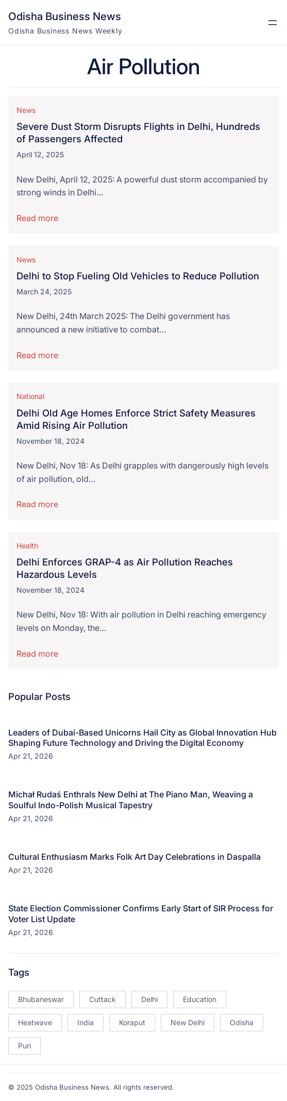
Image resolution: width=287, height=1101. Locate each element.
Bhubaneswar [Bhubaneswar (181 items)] (41, 999)
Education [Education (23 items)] (199, 999)
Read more (37, 218)
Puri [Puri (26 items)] (24, 1045)
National (30, 396)
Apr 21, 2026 (30, 756)
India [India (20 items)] (85, 1022)
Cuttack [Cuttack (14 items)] (102, 999)
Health (27, 545)
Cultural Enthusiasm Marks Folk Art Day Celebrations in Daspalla (134, 857)
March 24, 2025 (44, 291)
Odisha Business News (64, 16)
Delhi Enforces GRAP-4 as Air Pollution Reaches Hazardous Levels (124, 568)
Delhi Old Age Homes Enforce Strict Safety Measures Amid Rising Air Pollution (136, 419)
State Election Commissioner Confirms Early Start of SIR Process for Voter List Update (140, 913)
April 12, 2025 (40, 155)
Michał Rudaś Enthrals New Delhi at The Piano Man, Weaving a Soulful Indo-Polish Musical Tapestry (130, 799)
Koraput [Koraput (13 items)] (132, 1022)
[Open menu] (272, 22)
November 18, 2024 (50, 441)
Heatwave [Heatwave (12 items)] (35, 1022)
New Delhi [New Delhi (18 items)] (188, 1022)
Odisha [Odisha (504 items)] (242, 1022)
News (26, 110)
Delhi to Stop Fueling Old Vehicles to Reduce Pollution (137, 275)
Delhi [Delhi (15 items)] (149, 999)
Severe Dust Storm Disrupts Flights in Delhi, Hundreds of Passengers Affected (138, 133)
